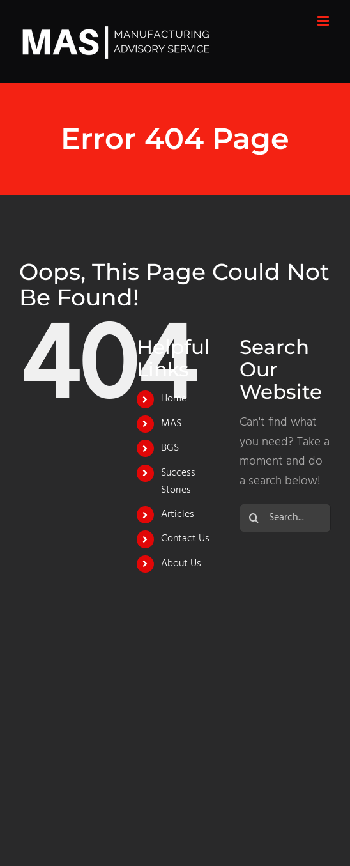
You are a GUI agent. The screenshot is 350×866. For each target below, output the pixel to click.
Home (173, 398)
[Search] (254, 518)
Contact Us (185, 538)
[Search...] (285, 518)
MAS (171, 423)
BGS (170, 448)
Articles (177, 514)
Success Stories (178, 482)
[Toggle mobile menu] (324, 20)
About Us (181, 563)
